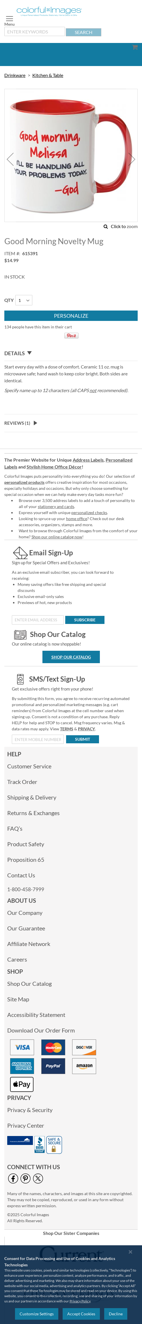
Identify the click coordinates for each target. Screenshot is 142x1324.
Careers (17, 959)
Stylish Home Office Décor (54, 466)
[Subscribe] (84, 620)
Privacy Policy (80, 1301)
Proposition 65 (25, 859)
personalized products (24, 482)
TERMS (66, 728)
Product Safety (25, 843)
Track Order (22, 781)
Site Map (18, 999)
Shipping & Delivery (31, 797)
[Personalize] (71, 316)
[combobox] (34, 31)
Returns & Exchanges (33, 812)
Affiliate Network (28, 943)
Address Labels (88, 459)
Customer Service (29, 766)
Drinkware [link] (14, 75)
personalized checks (89, 512)
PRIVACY (86, 728)
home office (76, 518)
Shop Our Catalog (71, 657)
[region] (71, 1284)
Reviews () (17, 423)
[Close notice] (130, 1251)
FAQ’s (15, 828)
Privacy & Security (30, 1109)
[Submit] (82, 739)
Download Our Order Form (41, 1030)
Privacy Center (25, 1125)
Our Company (24, 912)
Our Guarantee (26, 928)
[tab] (71, 353)
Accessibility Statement (36, 1014)
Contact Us (21, 875)
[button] (10, 159)
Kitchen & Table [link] (47, 75)
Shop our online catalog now (56, 536)
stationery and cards (56, 506)
